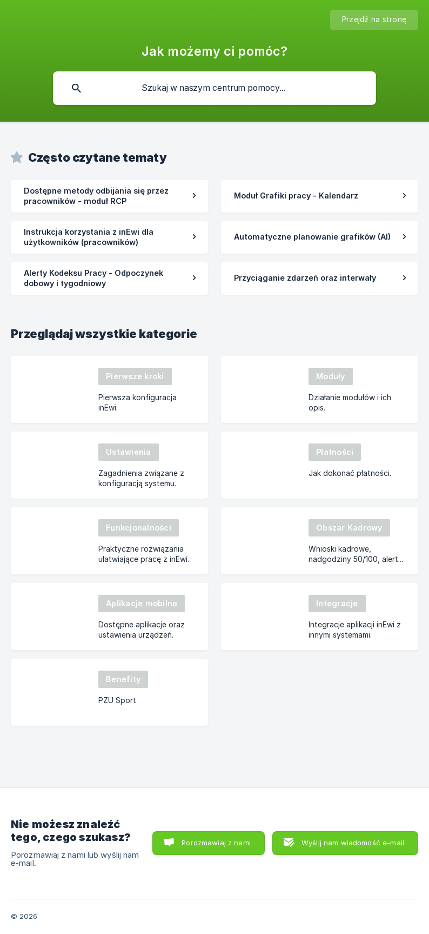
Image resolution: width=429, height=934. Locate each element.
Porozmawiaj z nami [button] (216, 842)
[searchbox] (214, 88)
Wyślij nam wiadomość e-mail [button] (352, 842)
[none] (374, 20)
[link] (109, 196)
